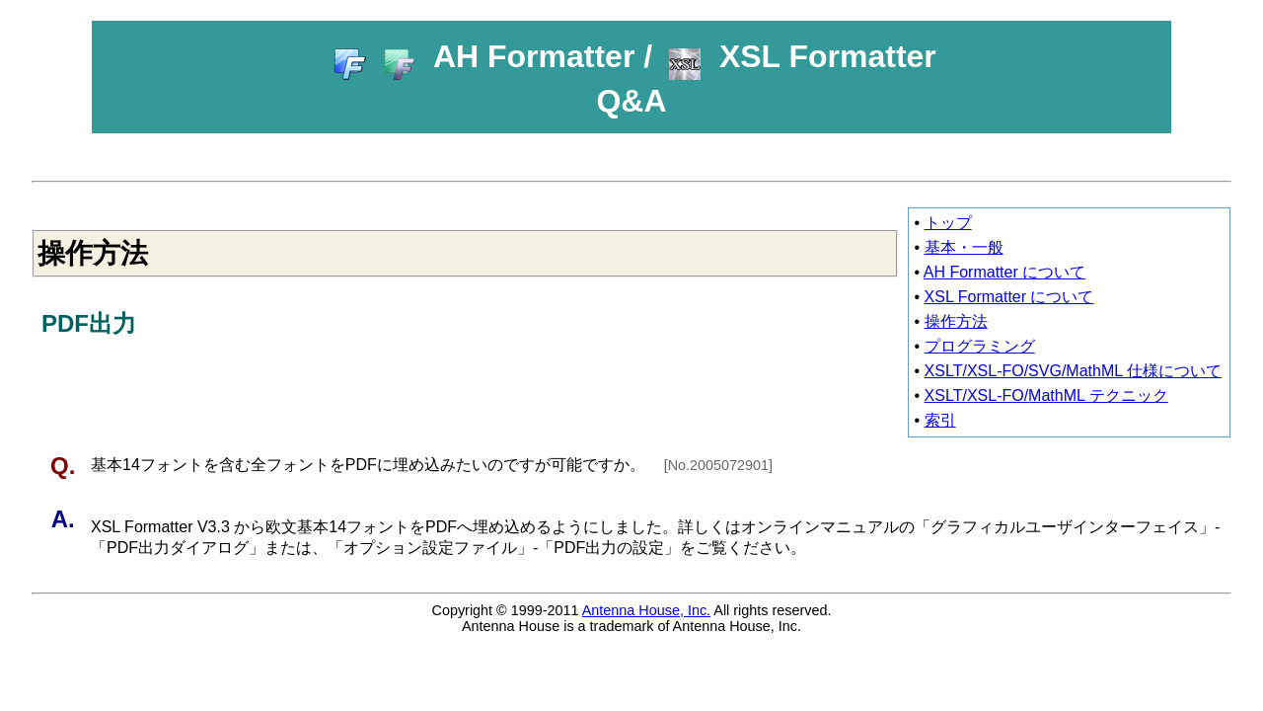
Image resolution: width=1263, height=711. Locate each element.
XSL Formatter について (1009, 296)
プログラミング (980, 346)
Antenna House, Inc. (646, 610)
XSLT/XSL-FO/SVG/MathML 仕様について (1073, 370)
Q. (66, 465)
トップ (948, 222)
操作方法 (956, 321)
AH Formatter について (1004, 272)
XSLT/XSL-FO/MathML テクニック (1046, 395)
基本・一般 (964, 247)
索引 (940, 420)
